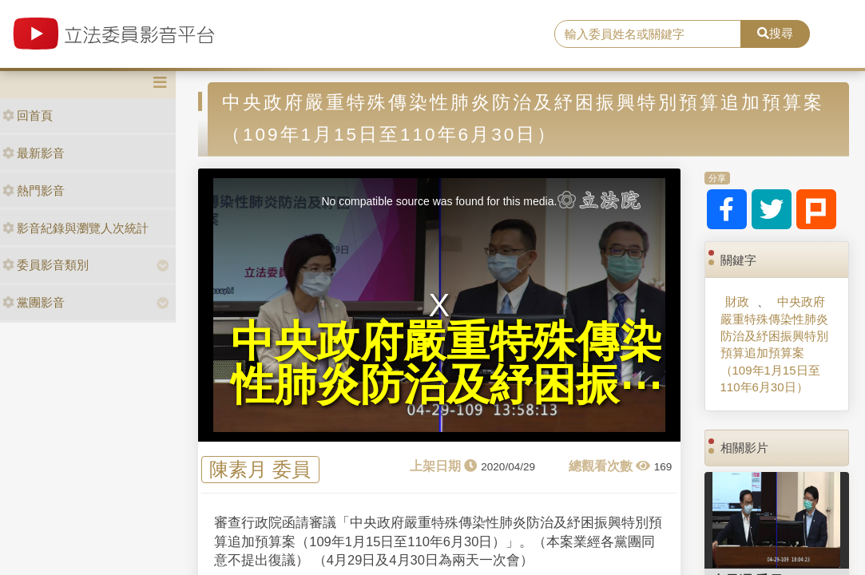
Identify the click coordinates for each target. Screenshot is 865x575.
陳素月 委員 (260, 470)
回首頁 (27, 115)
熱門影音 (33, 190)
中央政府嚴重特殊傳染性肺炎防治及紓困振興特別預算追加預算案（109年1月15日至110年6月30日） (774, 344)
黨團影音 (33, 302)
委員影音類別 (45, 265)
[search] (647, 34)
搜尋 (775, 33)
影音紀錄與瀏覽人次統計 (75, 228)
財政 (737, 301)
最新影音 (33, 153)
